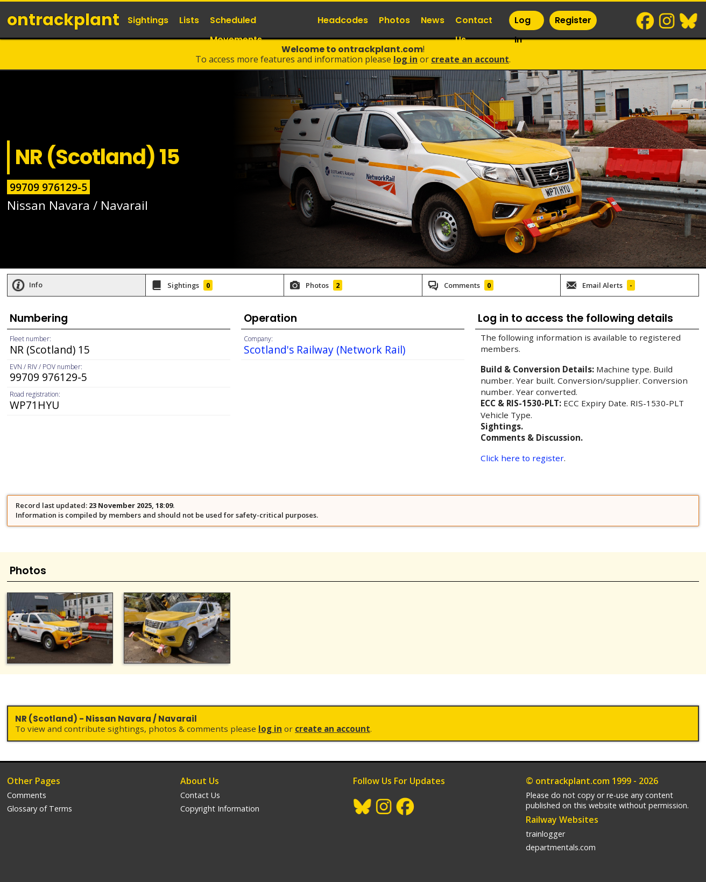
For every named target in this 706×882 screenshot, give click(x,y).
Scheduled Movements (236, 30)
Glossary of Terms (39, 808)
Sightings (148, 20)
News (432, 20)
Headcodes (342, 20)
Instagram (667, 21)
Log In (522, 30)
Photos (394, 20)
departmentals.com (561, 847)
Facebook (645, 21)
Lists (189, 20)
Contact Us (473, 30)
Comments (26, 795)
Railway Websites (562, 819)
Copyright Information (219, 808)
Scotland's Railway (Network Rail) (324, 349)
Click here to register (522, 458)
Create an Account (470, 59)
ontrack (63, 20)
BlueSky (688, 21)
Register (573, 20)
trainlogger (545, 834)
